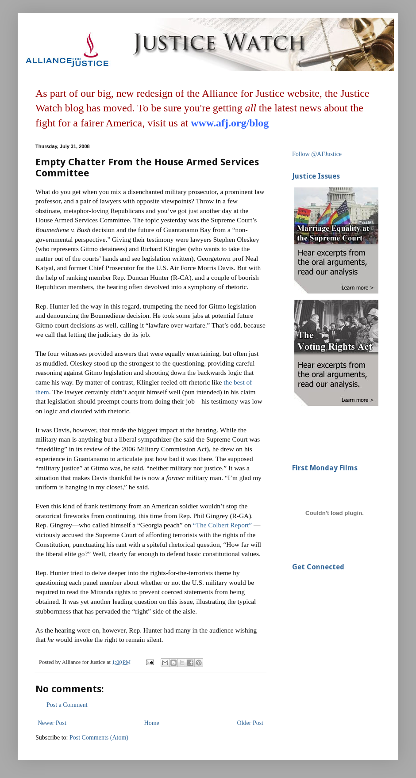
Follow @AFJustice (317, 154)
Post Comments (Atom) (98, 737)
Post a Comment (67, 705)
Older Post (250, 723)
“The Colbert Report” (223, 525)
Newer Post (52, 723)
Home (151, 723)
